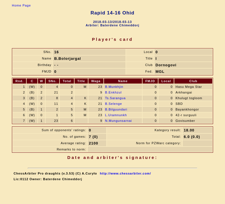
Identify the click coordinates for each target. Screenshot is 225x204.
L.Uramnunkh (116, 115)
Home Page (21, 5)
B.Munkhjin (114, 86)
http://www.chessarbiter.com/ (125, 173)
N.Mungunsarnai (118, 120)
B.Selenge (113, 103)
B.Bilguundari (116, 109)
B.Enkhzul (113, 92)
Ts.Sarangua (115, 98)
